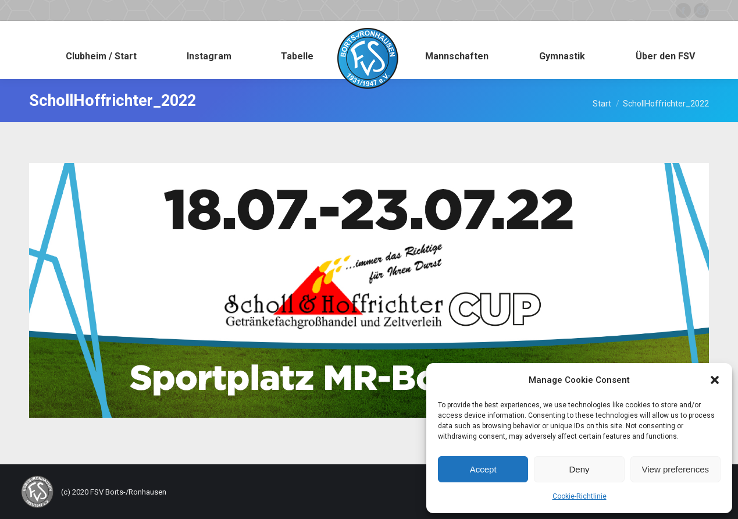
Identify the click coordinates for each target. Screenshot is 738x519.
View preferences (676, 469)
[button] (715, 380)
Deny (579, 469)
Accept (483, 469)
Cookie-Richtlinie (579, 496)
